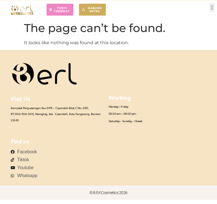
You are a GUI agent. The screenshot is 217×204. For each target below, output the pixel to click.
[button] (212, 7)
